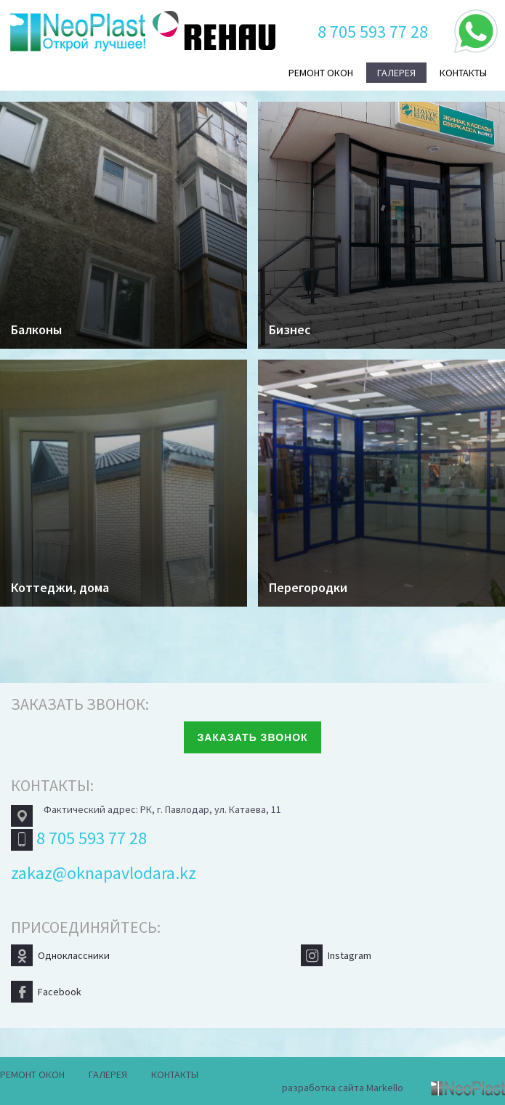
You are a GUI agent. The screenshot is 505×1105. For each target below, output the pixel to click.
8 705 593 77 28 (373, 31)
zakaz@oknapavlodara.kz (103, 873)
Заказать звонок (252, 737)
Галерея (396, 72)
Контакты (463, 72)
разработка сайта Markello (342, 1087)
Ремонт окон (320, 72)
